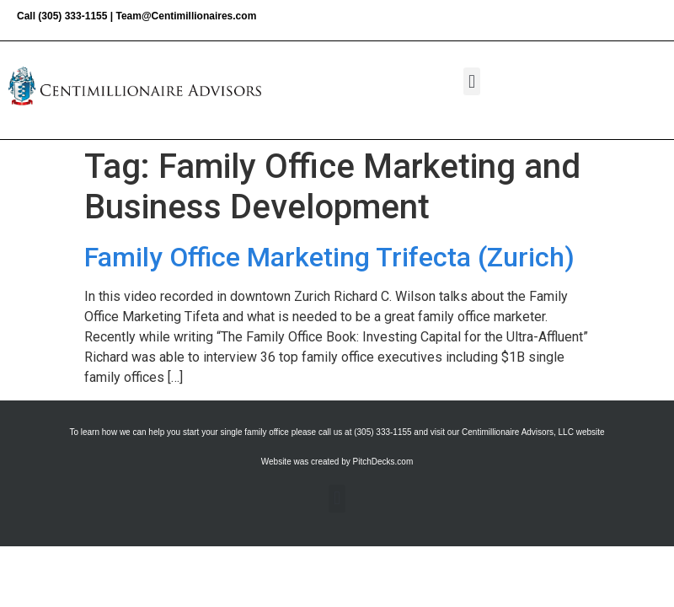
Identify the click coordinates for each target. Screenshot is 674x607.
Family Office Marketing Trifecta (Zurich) (329, 257)
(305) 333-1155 (72, 16)
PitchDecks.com (383, 461)
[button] (471, 81)
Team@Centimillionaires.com (185, 16)
